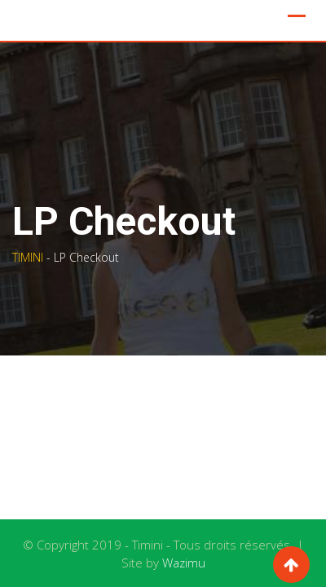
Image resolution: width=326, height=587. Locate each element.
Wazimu (183, 562)
